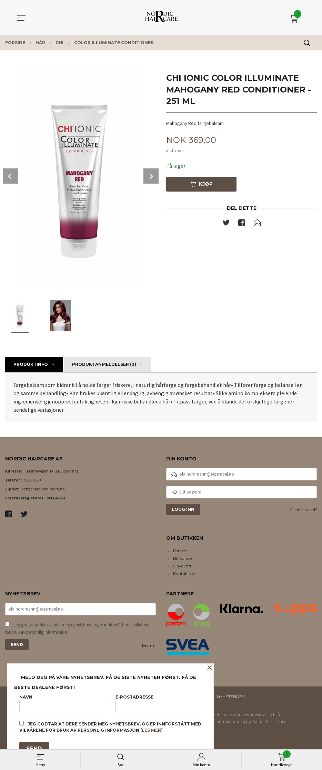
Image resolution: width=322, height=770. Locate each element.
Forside (180, 550)
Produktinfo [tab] (30, 364)
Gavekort (182, 565)
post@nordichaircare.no (42, 488)
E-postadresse (158, 703)
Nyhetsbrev (231, 696)
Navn (62, 703)
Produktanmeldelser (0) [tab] (104, 364)
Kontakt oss (184, 573)
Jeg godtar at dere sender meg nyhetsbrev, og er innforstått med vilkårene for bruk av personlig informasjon (77, 628)
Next (151, 176)
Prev (10, 176)
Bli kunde (182, 558)
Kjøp (201, 184)
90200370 (32, 480)
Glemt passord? (303, 509)
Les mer (149, 645)
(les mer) (151, 730)
